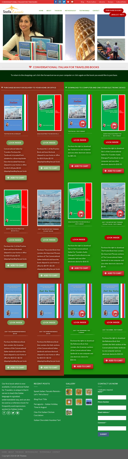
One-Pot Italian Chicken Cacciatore (44, 413)
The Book (58, 10)
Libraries (102, 2)
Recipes (110, 2)
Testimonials (84, 10)
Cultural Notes (121, 2)
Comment (102, 423)
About (48, 10)
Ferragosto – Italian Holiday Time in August (46, 405)
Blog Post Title (40, 399)
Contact (96, 10)
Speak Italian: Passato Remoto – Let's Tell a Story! (47, 393)
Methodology (70, 10)
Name (100, 392)
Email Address (104, 412)
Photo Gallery (91, 2)
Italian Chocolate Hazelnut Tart (47, 420)
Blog (82, 2)
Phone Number (103, 402)
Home (41, 10)
